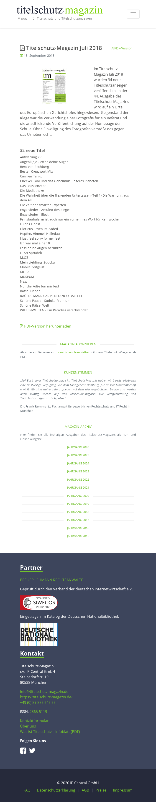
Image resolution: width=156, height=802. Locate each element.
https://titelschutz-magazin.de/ (46, 697)
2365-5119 (38, 711)
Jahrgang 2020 (78, 496)
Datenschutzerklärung (56, 790)
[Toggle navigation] (133, 14)
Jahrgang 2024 (78, 463)
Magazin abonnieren (78, 344)
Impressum (123, 790)
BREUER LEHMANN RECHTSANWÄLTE (51, 579)
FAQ (26, 790)
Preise (101, 790)
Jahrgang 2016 (78, 528)
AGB (85, 790)
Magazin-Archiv (78, 426)
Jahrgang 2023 (78, 471)
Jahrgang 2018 (78, 512)
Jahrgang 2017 (78, 520)
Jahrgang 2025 (78, 455)
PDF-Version (122, 48)
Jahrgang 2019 (78, 504)
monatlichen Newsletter (72, 352)
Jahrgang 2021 (78, 487)
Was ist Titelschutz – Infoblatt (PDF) (50, 731)
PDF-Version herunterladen (45, 326)
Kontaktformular (34, 720)
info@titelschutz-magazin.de (44, 691)
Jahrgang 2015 (78, 536)
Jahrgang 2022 (78, 479)
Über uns (28, 726)
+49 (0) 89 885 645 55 (38, 702)
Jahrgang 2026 (78, 447)
